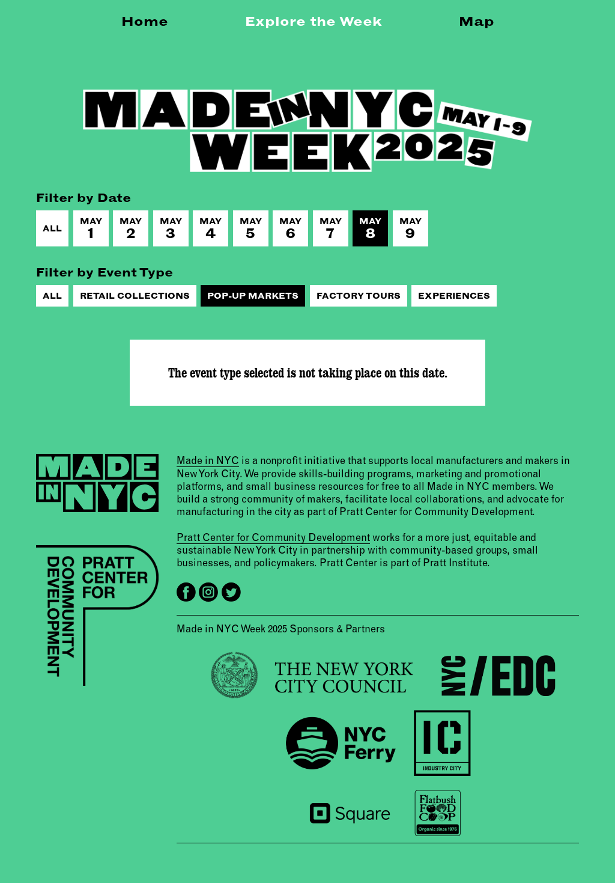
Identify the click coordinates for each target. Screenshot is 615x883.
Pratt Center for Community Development (273, 537)
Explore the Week (313, 21)
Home (144, 21)
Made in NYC (208, 460)
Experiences (454, 295)
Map (476, 21)
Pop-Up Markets (252, 295)
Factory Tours (359, 295)
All (52, 228)
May (91, 229)
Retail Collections (135, 295)
